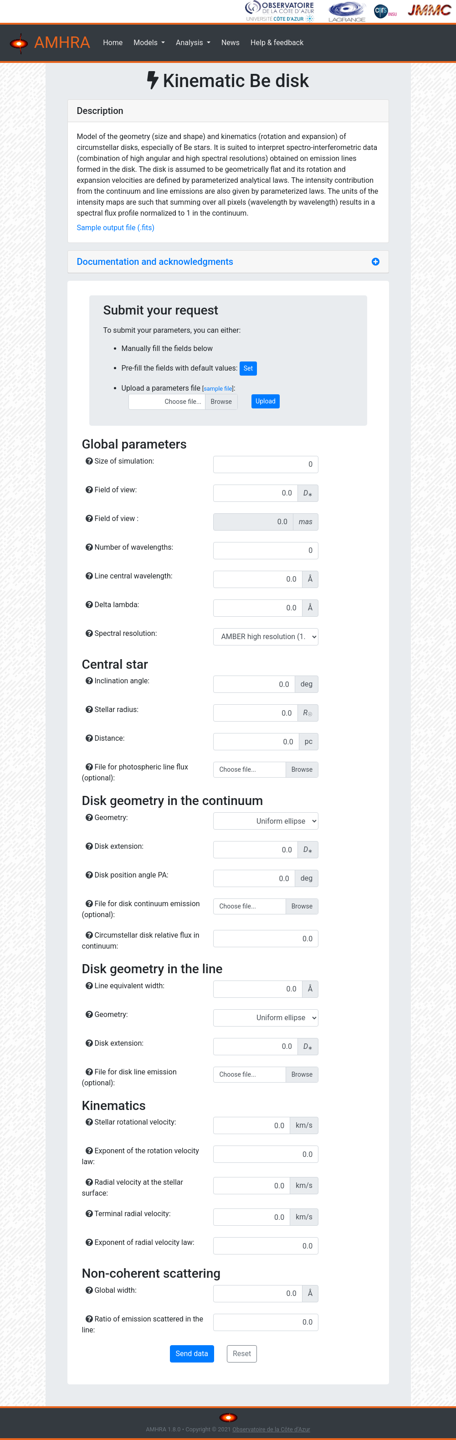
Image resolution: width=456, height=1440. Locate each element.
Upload (266, 401)
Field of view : (112, 518)
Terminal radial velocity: (128, 1213)
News (230, 42)
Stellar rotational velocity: (131, 1122)
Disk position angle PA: (127, 875)
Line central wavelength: (129, 576)
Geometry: (107, 817)
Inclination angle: (118, 680)
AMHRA (48, 43)
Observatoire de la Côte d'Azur (271, 1429)
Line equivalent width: (125, 985)
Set (248, 368)
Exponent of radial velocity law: (140, 1242)
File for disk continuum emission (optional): (141, 909)
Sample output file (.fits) (116, 227)
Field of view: (111, 489)
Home (113, 42)
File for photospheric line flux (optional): (135, 772)
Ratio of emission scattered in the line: (142, 1324)
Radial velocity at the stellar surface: (132, 1187)
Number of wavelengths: (130, 547)
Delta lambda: (112, 604)
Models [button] (146, 42)
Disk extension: (115, 846)
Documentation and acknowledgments (155, 261)
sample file (218, 388)
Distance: (105, 738)
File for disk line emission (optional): (129, 1077)
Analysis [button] (190, 42)
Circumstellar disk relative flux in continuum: (141, 940)
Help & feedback (277, 42)
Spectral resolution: (121, 633)
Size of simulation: (120, 461)
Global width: (111, 1290)
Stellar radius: (112, 709)
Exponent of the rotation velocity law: (140, 1156)
